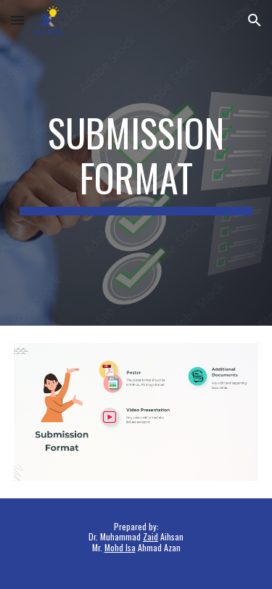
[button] (17, 20)
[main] (136, 162)
